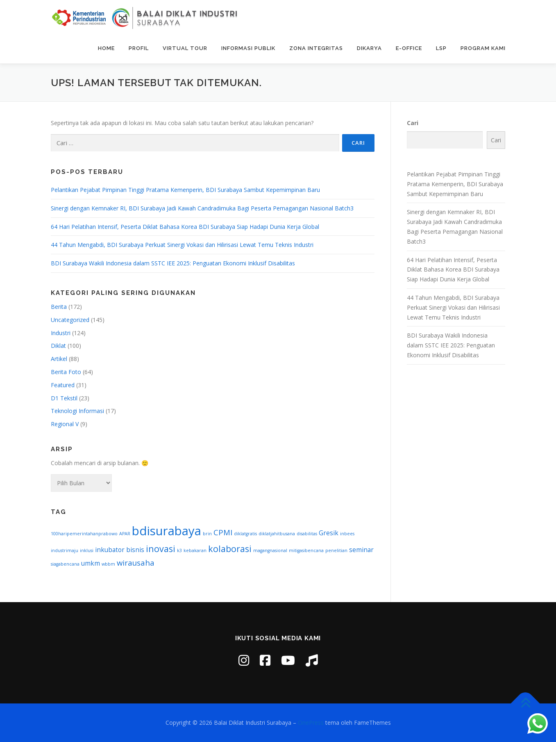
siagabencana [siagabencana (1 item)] (65, 564)
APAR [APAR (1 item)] (124, 534)
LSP (441, 48)
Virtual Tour (185, 48)
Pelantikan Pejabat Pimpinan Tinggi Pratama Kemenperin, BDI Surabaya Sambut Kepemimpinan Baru (185, 190)
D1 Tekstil (64, 398)
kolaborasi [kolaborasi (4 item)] (230, 549)
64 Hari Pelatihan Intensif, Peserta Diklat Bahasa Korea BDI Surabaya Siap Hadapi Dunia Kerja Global (185, 227)
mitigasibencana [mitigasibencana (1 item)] (306, 550)
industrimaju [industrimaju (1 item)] (64, 550)
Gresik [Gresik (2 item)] (328, 532)
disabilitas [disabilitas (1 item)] (307, 534)
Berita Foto (66, 372)
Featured (63, 385)
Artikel (59, 359)
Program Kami (483, 48)
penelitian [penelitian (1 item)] (336, 550)
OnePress (311, 722)
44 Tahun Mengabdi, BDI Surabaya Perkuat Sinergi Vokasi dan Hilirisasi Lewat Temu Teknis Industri (182, 245)
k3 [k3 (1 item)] (179, 550)
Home (106, 48)
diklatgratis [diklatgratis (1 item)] (245, 534)
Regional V (65, 424)
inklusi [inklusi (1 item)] (86, 550)
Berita (59, 306)
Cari (412, 123)
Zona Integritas (316, 48)
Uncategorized (70, 320)
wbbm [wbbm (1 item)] (108, 564)
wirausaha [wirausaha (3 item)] (135, 562)
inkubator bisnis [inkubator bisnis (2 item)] (119, 549)
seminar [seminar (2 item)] (361, 549)
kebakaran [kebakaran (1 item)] (195, 550)
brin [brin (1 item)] (207, 534)
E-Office (409, 48)
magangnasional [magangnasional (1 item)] (270, 550)
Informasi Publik (248, 48)
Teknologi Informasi (77, 411)
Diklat (58, 345)
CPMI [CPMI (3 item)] (222, 532)
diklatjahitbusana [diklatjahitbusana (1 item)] (277, 534)
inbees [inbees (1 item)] (347, 534)
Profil (139, 48)
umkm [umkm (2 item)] (90, 563)
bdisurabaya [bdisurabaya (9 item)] (166, 531)
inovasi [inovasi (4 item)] (160, 549)
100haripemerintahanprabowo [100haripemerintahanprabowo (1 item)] (84, 534)
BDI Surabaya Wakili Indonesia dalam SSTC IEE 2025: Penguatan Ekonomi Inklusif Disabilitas (173, 263)
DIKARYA (369, 48)
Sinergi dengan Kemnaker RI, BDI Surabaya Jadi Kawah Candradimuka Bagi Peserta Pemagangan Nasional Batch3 (202, 208)
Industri (60, 333)
